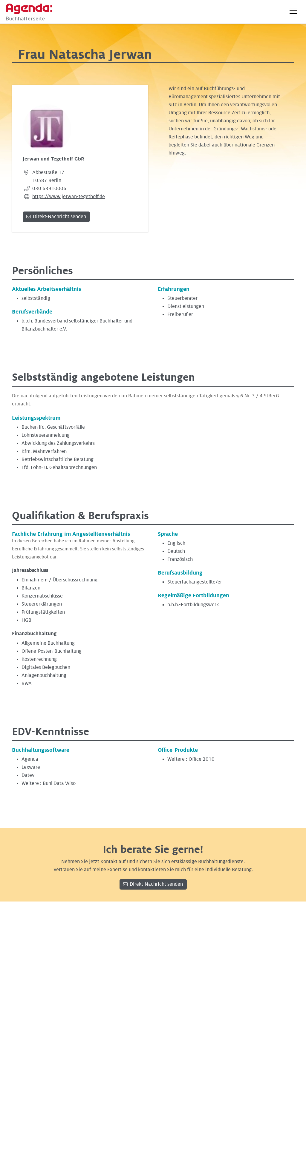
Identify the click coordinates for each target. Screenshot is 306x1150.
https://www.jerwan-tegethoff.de (68, 196)
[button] (293, 11)
